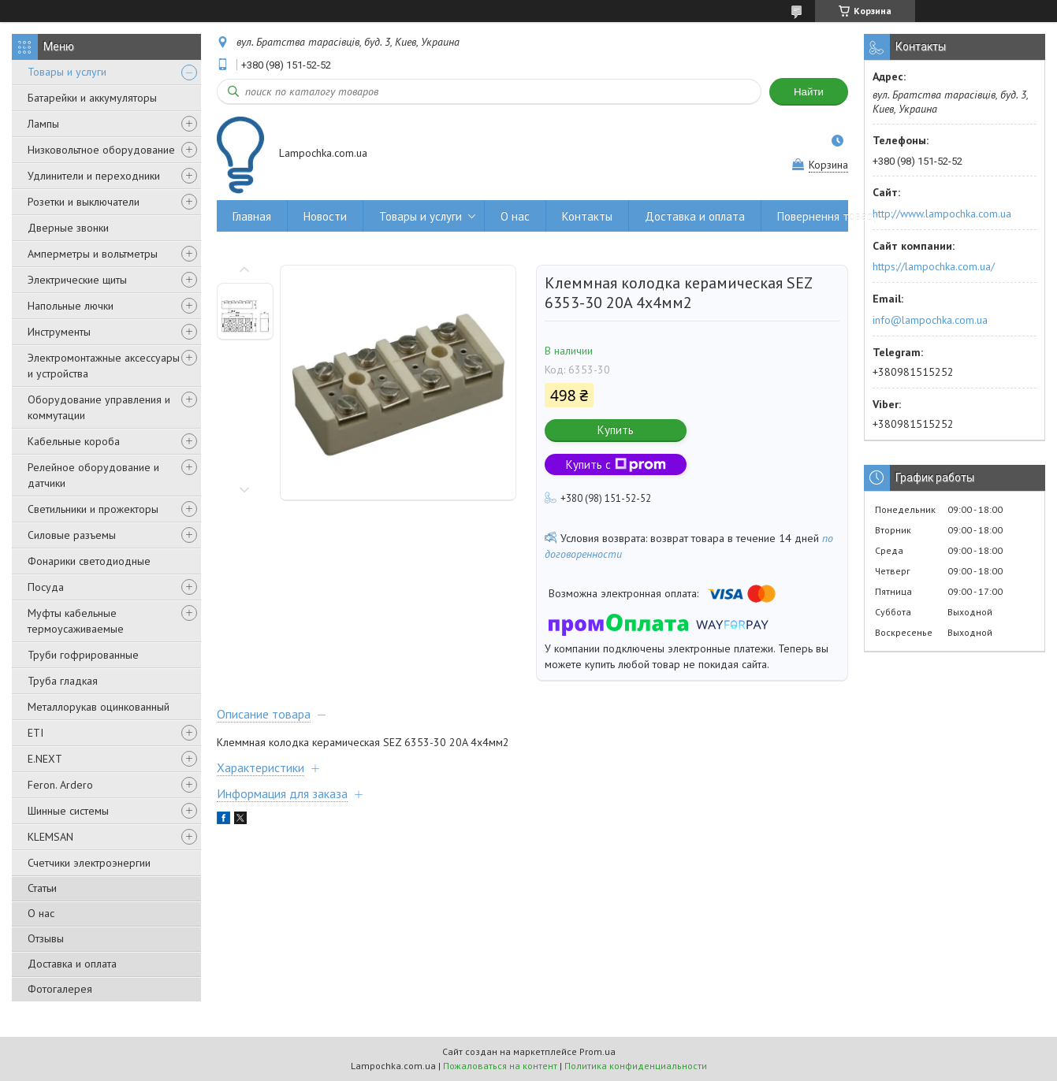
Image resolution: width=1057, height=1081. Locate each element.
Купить (615, 429)
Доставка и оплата (72, 964)
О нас (41, 913)
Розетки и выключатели (84, 202)
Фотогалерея (60, 989)
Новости (325, 216)
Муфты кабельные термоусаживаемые (76, 621)
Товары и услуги (67, 72)
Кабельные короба (74, 441)
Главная (252, 216)
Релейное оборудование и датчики (93, 475)
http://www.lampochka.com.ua (942, 213)
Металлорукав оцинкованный (98, 707)
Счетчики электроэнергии (89, 863)
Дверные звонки (68, 228)
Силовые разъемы (72, 535)
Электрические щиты (77, 280)
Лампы (43, 124)
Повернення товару (828, 216)
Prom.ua (597, 1051)
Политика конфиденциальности (635, 1066)
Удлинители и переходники (94, 176)
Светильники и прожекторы (93, 509)
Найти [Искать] (809, 92)
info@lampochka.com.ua (930, 320)
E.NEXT (45, 759)
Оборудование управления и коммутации (99, 407)
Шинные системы (68, 811)
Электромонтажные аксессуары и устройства (104, 366)
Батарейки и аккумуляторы (92, 98)
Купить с (616, 464)
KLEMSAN (50, 837)
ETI (35, 733)
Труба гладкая (63, 681)
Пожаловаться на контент (500, 1066)
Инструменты (59, 332)
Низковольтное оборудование (101, 150)
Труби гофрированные (83, 655)
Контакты (587, 216)
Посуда (46, 587)
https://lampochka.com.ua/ (934, 266)
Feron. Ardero (60, 785)
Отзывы (46, 938)
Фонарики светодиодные (89, 561)
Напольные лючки (71, 306)
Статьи (42, 888)
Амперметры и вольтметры (93, 254)
